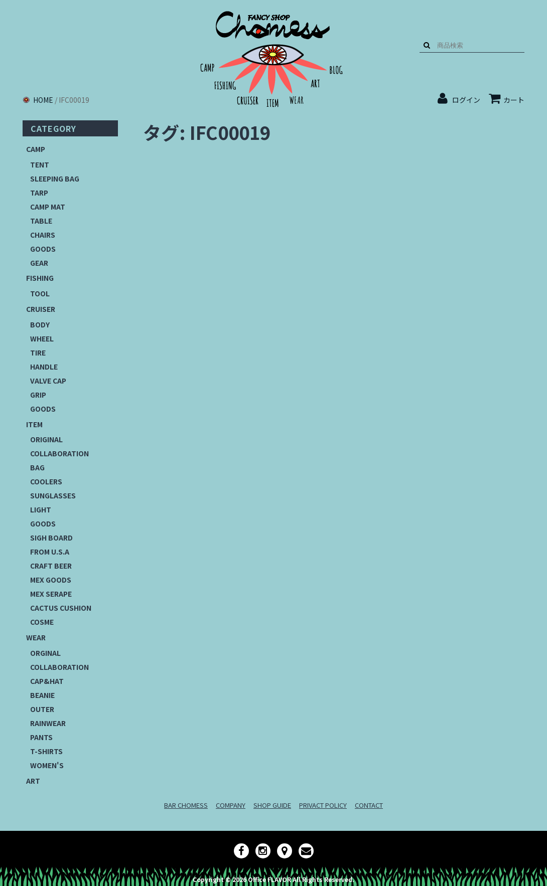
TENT (39, 164)
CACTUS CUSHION (60, 608)
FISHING (40, 278)
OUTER (42, 709)
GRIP (38, 395)
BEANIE (42, 695)
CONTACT (369, 805)
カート (506, 100)
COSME (42, 622)
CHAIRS (42, 235)
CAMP (35, 149)
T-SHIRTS (46, 751)
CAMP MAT (47, 207)
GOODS (43, 249)
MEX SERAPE (51, 594)
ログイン (466, 100)
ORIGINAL (46, 439)
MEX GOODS (50, 580)
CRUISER (40, 309)
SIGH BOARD (51, 538)
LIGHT (40, 509)
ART (33, 781)
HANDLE (44, 367)
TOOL (40, 293)
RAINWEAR (48, 723)
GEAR (39, 263)
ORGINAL (45, 653)
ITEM (34, 424)
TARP (39, 193)
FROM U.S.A (49, 552)
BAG (37, 467)
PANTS (41, 737)
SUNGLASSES (53, 495)
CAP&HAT (47, 681)
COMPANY (230, 805)
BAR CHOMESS (186, 805)
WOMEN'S (47, 765)
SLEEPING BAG (54, 178)
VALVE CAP (48, 381)
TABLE (41, 221)
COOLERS (46, 481)
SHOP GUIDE (272, 805)
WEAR (36, 637)
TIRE (38, 352)
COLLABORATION (59, 453)
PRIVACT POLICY (323, 805)
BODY (40, 324)
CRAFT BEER (51, 566)
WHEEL (42, 338)
